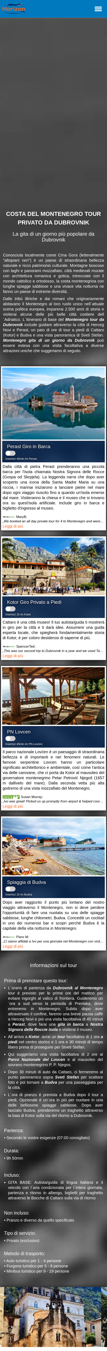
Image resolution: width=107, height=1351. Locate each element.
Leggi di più (13, 526)
